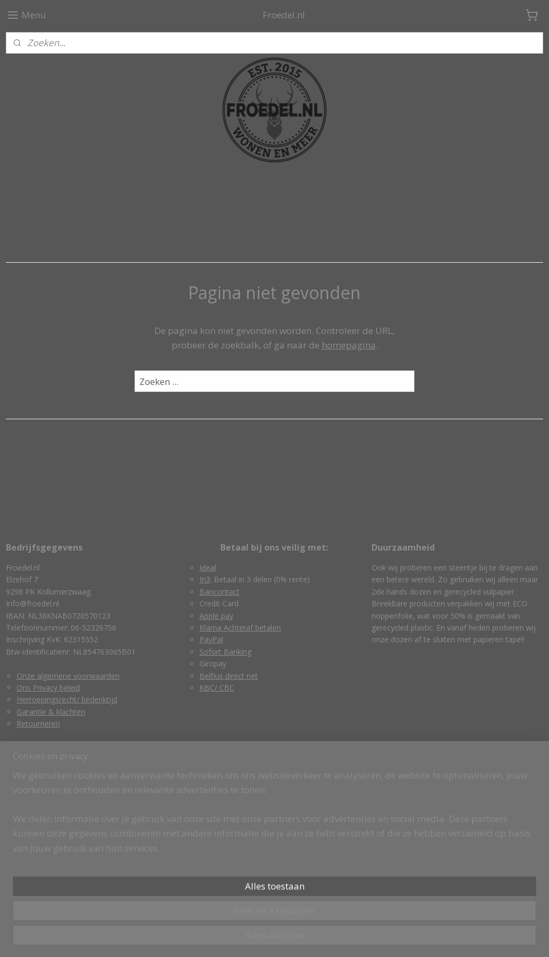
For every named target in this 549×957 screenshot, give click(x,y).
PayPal (211, 639)
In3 (204, 579)
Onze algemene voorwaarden (68, 676)
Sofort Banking (225, 652)
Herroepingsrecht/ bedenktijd (67, 699)
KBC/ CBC (216, 687)
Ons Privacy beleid (48, 687)
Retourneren (38, 723)
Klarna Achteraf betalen (240, 627)
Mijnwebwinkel (385, 937)
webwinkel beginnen (292, 937)
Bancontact (219, 592)
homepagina (349, 345)
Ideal (207, 567)
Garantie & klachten (51, 712)
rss (251, 937)
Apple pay (216, 616)
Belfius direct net (228, 676)
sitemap (228, 937)
